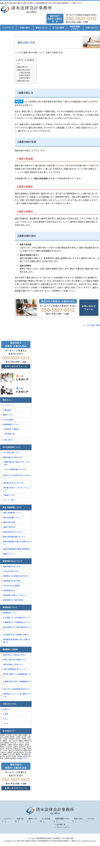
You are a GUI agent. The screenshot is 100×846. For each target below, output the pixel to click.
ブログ (5, 724)
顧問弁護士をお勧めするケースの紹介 (16, 463)
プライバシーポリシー (63, 827)
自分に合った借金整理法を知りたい (16, 689)
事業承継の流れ (9, 591)
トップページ (8, 28)
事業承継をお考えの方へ (12, 567)
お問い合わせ (92, 28)
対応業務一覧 (9, 434)
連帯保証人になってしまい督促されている (17, 695)
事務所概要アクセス (75, 28)
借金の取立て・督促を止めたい (14, 655)
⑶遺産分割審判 (24, 78)
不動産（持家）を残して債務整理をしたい (17, 683)
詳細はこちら (22, 758)
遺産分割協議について (11, 518)
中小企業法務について (11, 453)
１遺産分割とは (22, 67)
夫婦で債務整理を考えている (14, 669)
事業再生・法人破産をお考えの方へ (16, 576)
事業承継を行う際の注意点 (13, 600)
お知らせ (6, 709)
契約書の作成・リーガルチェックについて (16, 489)
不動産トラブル (8, 495)
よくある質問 (58, 28)
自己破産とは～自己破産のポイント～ (17, 618)
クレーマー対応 (8, 500)
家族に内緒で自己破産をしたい (15, 660)
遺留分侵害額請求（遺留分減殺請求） (16, 549)
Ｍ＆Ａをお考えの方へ (11, 571)
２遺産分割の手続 (23, 70)
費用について (42, 28)
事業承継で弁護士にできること (15, 595)
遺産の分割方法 (9, 527)
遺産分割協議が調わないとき (14, 537)
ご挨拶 (5, 714)
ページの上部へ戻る (91, 325)
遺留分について (9, 554)
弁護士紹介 (25, 28)
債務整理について (10, 613)
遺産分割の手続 (9, 522)
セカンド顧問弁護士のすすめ (15, 469)
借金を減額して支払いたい (13, 664)
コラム (5, 719)
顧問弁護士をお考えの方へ (13, 457)
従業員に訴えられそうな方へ (14, 483)
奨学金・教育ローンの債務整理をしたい (17, 675)
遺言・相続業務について (12, 513)
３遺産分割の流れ (23, 81)
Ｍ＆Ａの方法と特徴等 (11, 586)
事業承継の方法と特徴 (11, 581)
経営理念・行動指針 (11, 429)
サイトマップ (90, 820)
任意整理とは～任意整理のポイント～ (17, 622)
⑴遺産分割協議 (24, 73)
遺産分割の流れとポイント (13, 532)
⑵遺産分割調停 (24, 75)
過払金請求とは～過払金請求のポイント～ (17, 628)
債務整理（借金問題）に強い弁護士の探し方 (16, 641)
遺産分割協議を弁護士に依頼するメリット (17, 543)
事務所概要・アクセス (11, 424)
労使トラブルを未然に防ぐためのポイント (17, 476)
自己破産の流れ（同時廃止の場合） (16, 635)
